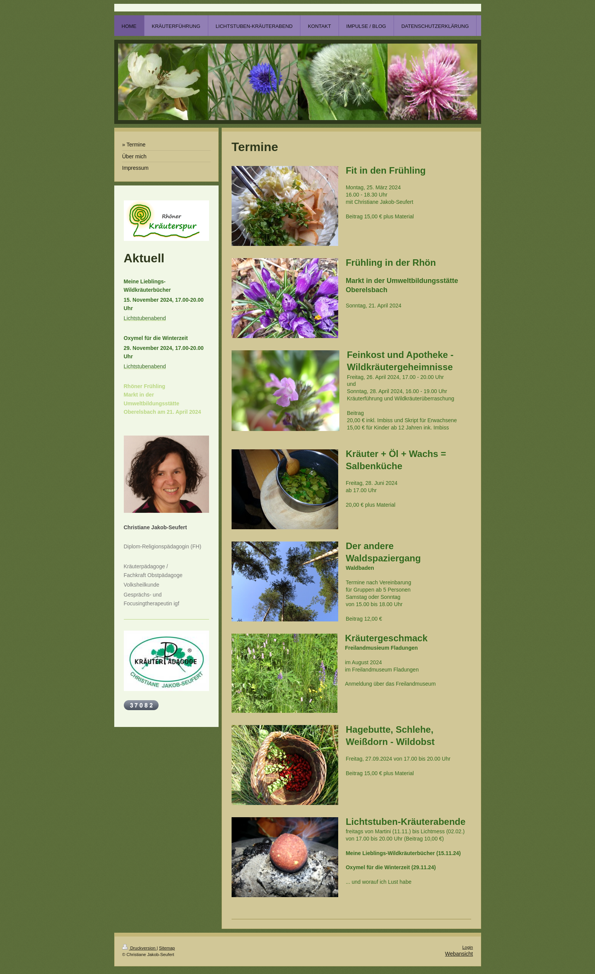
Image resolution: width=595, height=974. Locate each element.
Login (467, 947)
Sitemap (167, 948)
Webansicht (459, 954)
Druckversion (139, 948)
